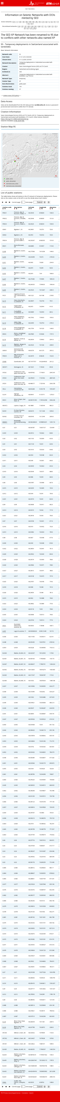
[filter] (5, 209)
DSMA (4, 361)
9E (36, 22)
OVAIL (4, 1082)
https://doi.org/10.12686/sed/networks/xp (14, 119)
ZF (28, 28)
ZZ (32, 23)
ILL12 (4, 306)
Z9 (25, 28)
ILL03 (4, 273)
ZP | (31, 28)
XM (39, 26)
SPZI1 (4, 626)
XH (35, 26)
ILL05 (4, 290)
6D (29, 26)
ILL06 (4, 284)
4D (20, 22)
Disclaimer (25, 1093)
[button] (2, 3)
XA (32, 26)
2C (25, 26)
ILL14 (4, 323)
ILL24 (4, 1027)
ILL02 (4, 268)
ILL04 (4, 257)
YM (49, 26)
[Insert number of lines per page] (35, 202)
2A (19, 26)
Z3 (56, 26)
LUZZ (4, 631)
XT (42, 26)
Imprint (31, 1093)
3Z (22, 26)
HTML (16, 121)
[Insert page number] (23, 202)
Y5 (52, 26)
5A (23, 22)
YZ (29, 23)
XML (23, 121)
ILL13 (4, 301)
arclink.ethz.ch (40, 105)
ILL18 (4, 328)
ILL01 (4, 262)
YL (46, 26)
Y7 (58, 22)
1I (17, 22)
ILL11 (4, 312)
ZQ (34, 28)
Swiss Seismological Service (12, 1093)
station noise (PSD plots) (11, 95)
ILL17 (4, 317)
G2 (46, 22)
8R (30, 22)
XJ (51, 22)
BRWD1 (4, 422)
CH (14, 22)
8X (33, 22)
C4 (43, 22)
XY (55, 22)
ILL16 (4, 339)
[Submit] (40, 202)
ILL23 (4, 1022)
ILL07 (4, 279)
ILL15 (4, 345)
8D (27, 22)
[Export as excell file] (44, 202)
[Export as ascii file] (49, 202)
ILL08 (4, 251)
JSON (19, 121)
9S (40, 22)
